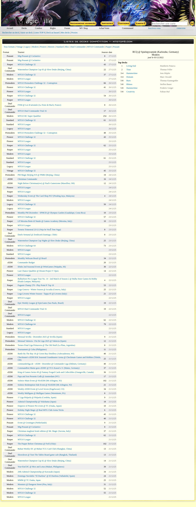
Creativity (130, 91)
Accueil (9, 28)
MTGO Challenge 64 (27, 245)
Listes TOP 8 (39, 32)
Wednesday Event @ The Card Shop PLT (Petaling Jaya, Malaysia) (46, 196)
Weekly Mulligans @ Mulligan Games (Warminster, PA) (41, 393)
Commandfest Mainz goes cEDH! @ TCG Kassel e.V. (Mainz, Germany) (49, 368)
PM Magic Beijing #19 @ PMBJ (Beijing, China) (38, 175)
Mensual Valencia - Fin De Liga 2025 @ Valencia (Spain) (42, 341)
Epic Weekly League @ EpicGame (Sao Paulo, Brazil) (41, 303)
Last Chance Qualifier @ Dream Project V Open (38, 271)
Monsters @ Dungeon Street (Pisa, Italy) (35, 484)
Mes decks (65, 32)
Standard (60, 47)
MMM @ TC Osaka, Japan (29, 480)
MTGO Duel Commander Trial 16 (32, 111)
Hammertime (131, 73)
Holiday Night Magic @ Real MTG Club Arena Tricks (41, 410)
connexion (181, 28)
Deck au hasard (52, 32)
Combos (38, 28)
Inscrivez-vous (154, 28)
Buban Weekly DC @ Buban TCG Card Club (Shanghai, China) (45, 449)
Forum (67, 28)
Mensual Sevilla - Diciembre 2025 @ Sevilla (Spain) (40, 337)
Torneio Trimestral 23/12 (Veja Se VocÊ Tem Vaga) (39, 229)
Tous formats (9, 47)
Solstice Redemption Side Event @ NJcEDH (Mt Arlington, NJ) (45, 385)
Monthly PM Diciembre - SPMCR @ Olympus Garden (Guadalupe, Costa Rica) (51, 213)
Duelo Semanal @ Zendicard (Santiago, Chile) (37, 234)
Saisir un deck (26, 32)
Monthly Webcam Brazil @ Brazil (32, 258)
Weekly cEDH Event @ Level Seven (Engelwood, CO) (41, 389)
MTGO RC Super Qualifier (29, 116)
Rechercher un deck (10, 32)
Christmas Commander (27, 179)
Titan (128, 69)
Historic (51, 47)
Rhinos (129, 84)
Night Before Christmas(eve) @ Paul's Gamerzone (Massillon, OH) (46, 183)
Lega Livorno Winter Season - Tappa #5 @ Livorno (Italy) (42, 293)
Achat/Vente (104, 28)
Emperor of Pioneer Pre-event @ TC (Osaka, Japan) (40, 406)
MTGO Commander (95, 47)
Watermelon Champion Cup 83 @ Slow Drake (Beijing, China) (44, 69)
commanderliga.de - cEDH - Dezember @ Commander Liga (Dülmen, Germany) (52, 364)
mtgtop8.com (122, 41)
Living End (131, 66)
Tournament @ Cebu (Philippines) (32, 349)
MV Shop (83, 28)
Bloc (67, 47)
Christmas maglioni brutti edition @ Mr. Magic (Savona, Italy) (44, 431)
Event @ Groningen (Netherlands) (32, 422)
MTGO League (24, 79)
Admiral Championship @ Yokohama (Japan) (37, 401)
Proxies (74, 32)
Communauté (128, 28)
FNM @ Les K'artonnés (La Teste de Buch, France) (39, 105)
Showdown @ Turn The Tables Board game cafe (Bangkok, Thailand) (47, 455)
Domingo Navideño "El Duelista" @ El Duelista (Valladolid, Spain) (46, 476)
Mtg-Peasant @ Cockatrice (29, 56)
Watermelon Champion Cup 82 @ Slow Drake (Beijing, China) (44, 461)
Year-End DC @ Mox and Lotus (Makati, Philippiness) (41, 466)
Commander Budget (26, 262)
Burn (128, 80)
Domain (129, 77)
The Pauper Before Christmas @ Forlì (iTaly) (37, 444)
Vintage (19, 47)
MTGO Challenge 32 (27, 64)
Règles (53, 28)
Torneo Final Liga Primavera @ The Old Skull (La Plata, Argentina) (46, 345)
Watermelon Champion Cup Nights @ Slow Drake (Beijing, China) (46, 240)
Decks (24, 28)
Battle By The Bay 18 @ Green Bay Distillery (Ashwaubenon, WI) (46, 353)
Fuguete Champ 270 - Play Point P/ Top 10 (36, 285)
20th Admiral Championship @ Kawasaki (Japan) (39, 472)
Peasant (116, 47)
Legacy (27, 47)
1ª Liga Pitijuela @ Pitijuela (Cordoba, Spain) (37, 397)
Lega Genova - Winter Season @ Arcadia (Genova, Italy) (42, 289)
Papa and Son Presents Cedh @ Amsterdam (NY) (38, 376)
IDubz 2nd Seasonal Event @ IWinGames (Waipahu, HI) (42, 267)
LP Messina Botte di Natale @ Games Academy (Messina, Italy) (45, 221)
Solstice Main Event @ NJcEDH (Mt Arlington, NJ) (40, 380)
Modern (35, 47)
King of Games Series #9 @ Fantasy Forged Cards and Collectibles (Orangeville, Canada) (56, 372)
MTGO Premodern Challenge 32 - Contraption (37, 83)
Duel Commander (78, 47)
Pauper (108, 47)
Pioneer (43, 47)
